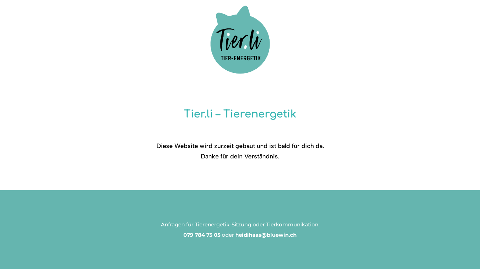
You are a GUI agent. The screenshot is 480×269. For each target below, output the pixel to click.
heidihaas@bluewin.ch (266, 235)
